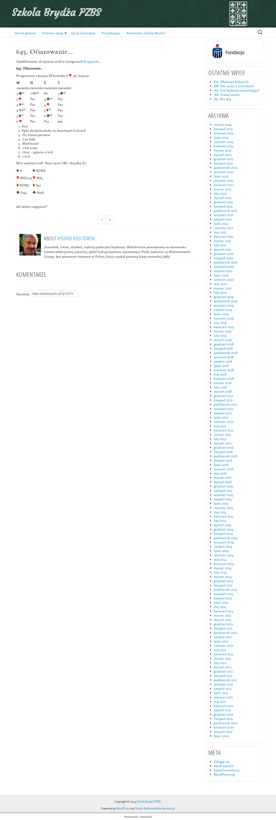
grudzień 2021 (223, 202)
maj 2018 (220, 374)
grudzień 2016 (223, 447)
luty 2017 (220, 439)
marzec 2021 (222, 241)
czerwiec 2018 (224, 370)
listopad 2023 (223, 129)
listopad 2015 (223, 490)
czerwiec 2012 (223, 645)
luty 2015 (220, 521)
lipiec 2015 (221, 503)
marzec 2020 (223, 288)
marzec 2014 (222, 568)
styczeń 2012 (222, 667)
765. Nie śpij (222, 99)
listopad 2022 (223, 163)
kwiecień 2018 (224, 379)
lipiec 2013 (221, 602)
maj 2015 (220, 512)
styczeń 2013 (222, 620)
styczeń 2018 (223, 391)
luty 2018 (220, 387)
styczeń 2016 (223, 482)
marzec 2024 (223, 124)
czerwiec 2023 (223, 142)
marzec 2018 (222, 383)
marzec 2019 (222, 331)
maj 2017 (220, 426)
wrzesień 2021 (223, 215)
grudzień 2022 (223, 159)
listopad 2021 (223, 206)
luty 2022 (220, 193)
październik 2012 (225, 633)
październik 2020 (226, 262)
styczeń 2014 (223, 577)
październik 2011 (225, 680)
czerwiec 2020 (224, 279)
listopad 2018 (223, 348)
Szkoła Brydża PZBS (56, 12)
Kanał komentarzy (227, 770)
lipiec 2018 (221, 366)
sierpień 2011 (223, 689)
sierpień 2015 (223, 499)
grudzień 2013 (223, 581)
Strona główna (25, 33)
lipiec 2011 (221, 693)
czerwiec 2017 (223, 422)
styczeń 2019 (223, 340)
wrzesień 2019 (224, 305)
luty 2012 (220, 663)
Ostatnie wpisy (52, 33)
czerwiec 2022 (224, 180)
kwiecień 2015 (223, 516)
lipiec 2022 (221, 176)
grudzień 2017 (223, 396)
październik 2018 (225, 353)
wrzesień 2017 (223, 409)
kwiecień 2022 (224, 185)
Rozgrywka (91, 61)
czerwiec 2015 (223, 508)
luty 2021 (220, 245)
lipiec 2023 (221, 137)
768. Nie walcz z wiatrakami (234, 86)
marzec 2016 (222, 478)
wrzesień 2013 (223, 594)
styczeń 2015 (222, 525)
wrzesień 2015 (223, 495)
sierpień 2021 (223, 219)
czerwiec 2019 (224, 318)
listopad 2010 (223, 719)
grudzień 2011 (223, 671)
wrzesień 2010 (224, 727)
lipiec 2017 (221, 417)
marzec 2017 (222, 434)
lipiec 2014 (221, 551)
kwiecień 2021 (224, 236)
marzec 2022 (222, 189)
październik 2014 (225, 538)
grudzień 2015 (223, 486)
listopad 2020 (223, 258)
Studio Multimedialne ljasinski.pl (155, 808)
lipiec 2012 (221, 641)
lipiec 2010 (221, 736)
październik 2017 (225, 404)
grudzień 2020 (224, 254)
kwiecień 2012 (224, 654)
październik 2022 (225, 168)
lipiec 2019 (221, 314)
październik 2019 (225, 301)
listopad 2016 (223, 452)
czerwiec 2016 (224, 469)
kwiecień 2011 (223, 706)
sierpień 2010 (223, 732)
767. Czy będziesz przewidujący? (237, 90)
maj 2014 (220, 559)
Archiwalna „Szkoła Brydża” (146, 33)
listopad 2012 (223, 628)
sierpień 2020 (223, 271)
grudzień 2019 (223, 297)
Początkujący (110, 33)
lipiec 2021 (221, 224)
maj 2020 (220, 284)
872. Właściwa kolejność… (232, 82)
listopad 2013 (223, 585)
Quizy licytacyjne (83, 33)
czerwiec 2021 (223, 228)
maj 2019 (220, 323)
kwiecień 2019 (224, 327)
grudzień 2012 (223, 624)
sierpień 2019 (223, 310)
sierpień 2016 (223, 460)
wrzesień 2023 (223, 133)
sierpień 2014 (223, 546)
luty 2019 (220, 335)
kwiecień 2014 (224, 564)
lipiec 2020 (221, 275)
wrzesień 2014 (224, 542)
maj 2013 (220, 607)
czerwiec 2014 (224, 555)
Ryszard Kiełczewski (76, 238)
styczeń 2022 (223, 198)
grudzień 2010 (224, 714)
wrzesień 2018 (224, 357)
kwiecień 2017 (224, 430)
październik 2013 (225, 589)
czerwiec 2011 (223, 697)
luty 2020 (220, 292)
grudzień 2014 (223, 529)
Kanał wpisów (224, 766)
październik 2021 (225, 211)
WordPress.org (224, 774)
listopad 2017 (223, 400)
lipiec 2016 (221, 465)
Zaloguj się (221, 762)
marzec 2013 (222, 615)
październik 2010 (226, 723)
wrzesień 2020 (224, 267)
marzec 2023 (222, 150)
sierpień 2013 (223, 598)
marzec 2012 (222, 658)
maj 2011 (220, 701)
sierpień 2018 (223, 361)
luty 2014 (220, 572)
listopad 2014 (223, 534)
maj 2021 (220, 232)
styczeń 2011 (222, 710)
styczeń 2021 (222, 249)
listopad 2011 (223, 676)
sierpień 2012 (223, 637)
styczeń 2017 (222, 443)
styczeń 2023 (222, 155)
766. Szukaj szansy (227, 95)
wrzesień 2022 (224, 172)
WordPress (123, 808)
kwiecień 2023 (224, 146)
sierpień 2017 (223, 413)
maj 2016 (220, 473)
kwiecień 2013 (223, 611)
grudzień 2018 (223, 344)
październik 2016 (225, 456)
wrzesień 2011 (223, 684)
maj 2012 (220, 650)
